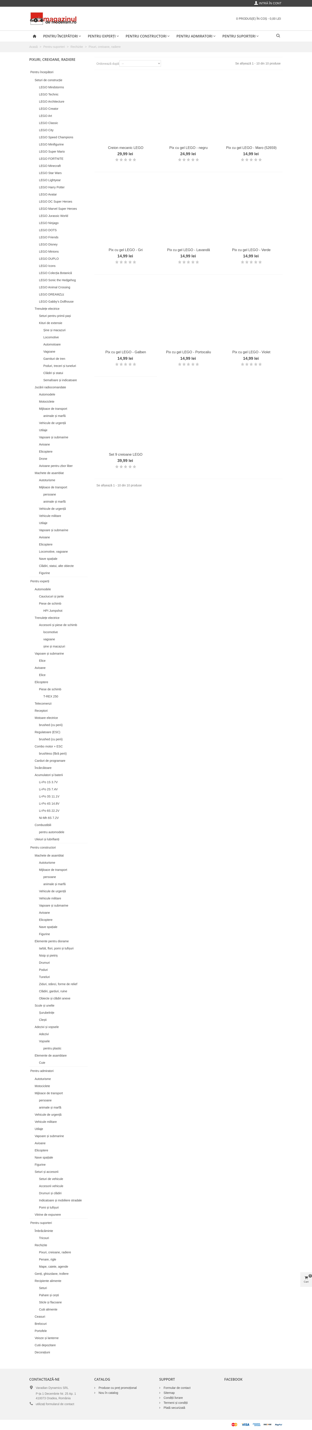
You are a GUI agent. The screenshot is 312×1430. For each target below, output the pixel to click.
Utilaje (43, 430)
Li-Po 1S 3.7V (48, 782)
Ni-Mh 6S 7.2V (49, 818)
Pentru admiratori (194, 36)
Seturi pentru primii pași (55, 316)
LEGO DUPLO (49, 258)
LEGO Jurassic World (53, 216)
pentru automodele (51, 832)
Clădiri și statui (53, 373)
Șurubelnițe (46, 1012)
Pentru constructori (146, 36)
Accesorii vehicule (51, 1186)
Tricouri (44, 1238)
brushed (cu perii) (51, 725)
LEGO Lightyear (50, 180)
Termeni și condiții (176, 1402)
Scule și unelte (44, 1005)
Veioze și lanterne (47, 1338)
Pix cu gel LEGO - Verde (251, 250)
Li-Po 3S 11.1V (49, 796)
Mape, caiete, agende (53, 1266)
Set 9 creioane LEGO (125, 454)
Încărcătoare (43, 768)
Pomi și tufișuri (49, 1207)
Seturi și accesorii (46, 1171)
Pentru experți (101, 36)
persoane (49, 494)
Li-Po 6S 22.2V (49, 810)
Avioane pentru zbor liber (56, 466)
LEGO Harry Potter (52, 187)
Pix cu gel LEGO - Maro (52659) (251, 148)
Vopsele (44, 1041)
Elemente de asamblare (51, 1055)
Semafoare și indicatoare (60, 380)
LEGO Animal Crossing (54, 287)
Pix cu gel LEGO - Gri (126, 250)
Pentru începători (60, 36)
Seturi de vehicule (51, 1179)
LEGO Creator (48, 108)
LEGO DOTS (48, 230)
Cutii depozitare (45, 1345)
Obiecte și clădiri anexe (54, 998)
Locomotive (51, 337)
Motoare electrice (46, 718)
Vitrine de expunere (48, 1214)
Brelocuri (41, 1323)
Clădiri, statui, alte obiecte (56, 566)
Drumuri (44, 962)
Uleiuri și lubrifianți (47, 839)
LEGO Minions (49, 251)
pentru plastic (52, 1048)
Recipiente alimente (48, 1281)
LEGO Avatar (48, 194)
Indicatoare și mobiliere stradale (60, 1200)
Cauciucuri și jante (51, 596)
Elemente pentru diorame (52, 941)
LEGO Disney (48, 244)
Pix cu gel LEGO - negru (188, 148)
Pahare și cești (49, 1295)
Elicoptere (45, 451)
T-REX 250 (50, 696)
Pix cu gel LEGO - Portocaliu (188, 352)
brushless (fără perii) (53, 753)
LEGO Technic (48, 94)
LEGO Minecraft (50, 166)
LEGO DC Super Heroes (55, 201)
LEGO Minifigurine (51, 144)
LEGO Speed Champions (56, 137)
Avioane (44, 444)
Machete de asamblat (49, 473)
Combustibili (43, 825)
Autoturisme (47, 480)
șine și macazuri (54, 646)
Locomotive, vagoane (53, 551)
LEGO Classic (48, 123)
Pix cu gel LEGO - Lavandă (188, 250)
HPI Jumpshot (52, 610)
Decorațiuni (42, 1352)
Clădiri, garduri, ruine (53, 991)
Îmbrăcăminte (44, 1231)
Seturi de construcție (48, 80)
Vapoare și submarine (53, 437)
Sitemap (169, 1392)
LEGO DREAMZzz (51, 294)
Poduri (43, 970)
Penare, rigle (47, 1259)
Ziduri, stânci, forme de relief (58, 984)
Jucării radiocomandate (50, 387)
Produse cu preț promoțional (118, 1388)
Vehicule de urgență (52, 423)
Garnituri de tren (54, 358)
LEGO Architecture (51, 101)
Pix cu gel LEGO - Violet (251, 352)
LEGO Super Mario (52, 151)
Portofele (41, 1331)
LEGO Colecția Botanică (55, 273)
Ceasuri (40, 1316)
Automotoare (52, 344)
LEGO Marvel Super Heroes (58, 208)
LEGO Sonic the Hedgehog (57, 280)
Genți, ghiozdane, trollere (51, 1273)
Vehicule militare (50, 516)
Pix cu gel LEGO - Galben (125, 352)
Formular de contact (177, 1388)
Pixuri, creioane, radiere (55, 1252)
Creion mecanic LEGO (125, 148)
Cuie (42, 1062)
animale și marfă (54, 416)
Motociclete (46, 401)
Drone (43, 458)
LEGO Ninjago (48, 223)
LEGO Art (45, 116)
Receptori (41, 710)
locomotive (50, 632)
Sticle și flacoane (50, 1302)
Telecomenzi (43, 703)
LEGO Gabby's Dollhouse (56, 301)
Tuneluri (44, 977)
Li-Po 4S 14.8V (49, 803)
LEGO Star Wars (50, 173)
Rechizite (41, 1245)
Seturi (43, 1288)
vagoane (49, 639)
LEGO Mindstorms (51, 87)
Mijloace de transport (53, 408)
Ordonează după (107, 63)
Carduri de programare (50, 760)
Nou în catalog (108, 1392)
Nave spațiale (48, 558)
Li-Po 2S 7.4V (48, 789)
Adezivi (44, 1034)
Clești (43, 1020)
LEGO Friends (48, 237)
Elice (42, 660)
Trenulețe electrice (47, 308)
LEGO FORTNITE (51, 158)
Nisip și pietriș (48, 955)
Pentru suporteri (238, 36)
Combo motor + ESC (49, 746)
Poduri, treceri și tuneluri (59, 366)
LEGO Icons (47, 266)
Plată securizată (174, 1407)
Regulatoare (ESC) (47, 732)
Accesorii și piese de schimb (58, 625)
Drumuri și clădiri (50, 1193)
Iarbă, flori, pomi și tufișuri (56, 948)
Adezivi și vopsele (47, 1027)
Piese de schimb (50, 603)
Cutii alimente (48, 1309)
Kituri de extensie (50, 323)
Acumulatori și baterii (49, 775)
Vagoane (49, 351)
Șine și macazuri (54, 330)
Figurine (44, 573)
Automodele (47, 394)
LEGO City (46, 130)
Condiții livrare (173, 1397)
